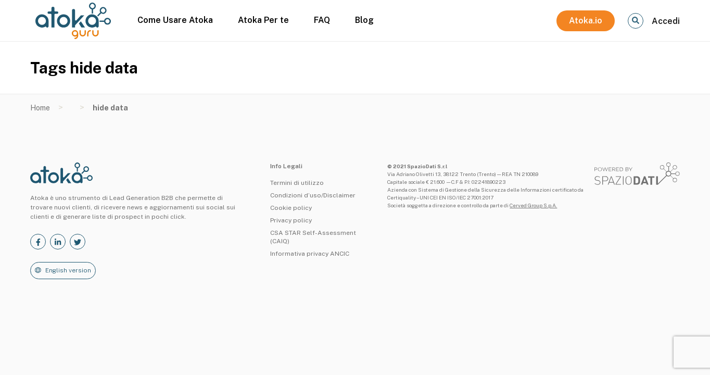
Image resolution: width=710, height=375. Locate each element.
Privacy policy (291, 220)
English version (68, 270)
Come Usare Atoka (175, 20)
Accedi (666, 21)
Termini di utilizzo (297, 182)
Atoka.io (585, 21)
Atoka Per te (263, 20)
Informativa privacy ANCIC (309, 253)
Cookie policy (291, 207)
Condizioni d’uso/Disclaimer (313, 195)
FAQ (322, 20)
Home (40, 108)
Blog (364, 20)
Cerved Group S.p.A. (533, 205)
